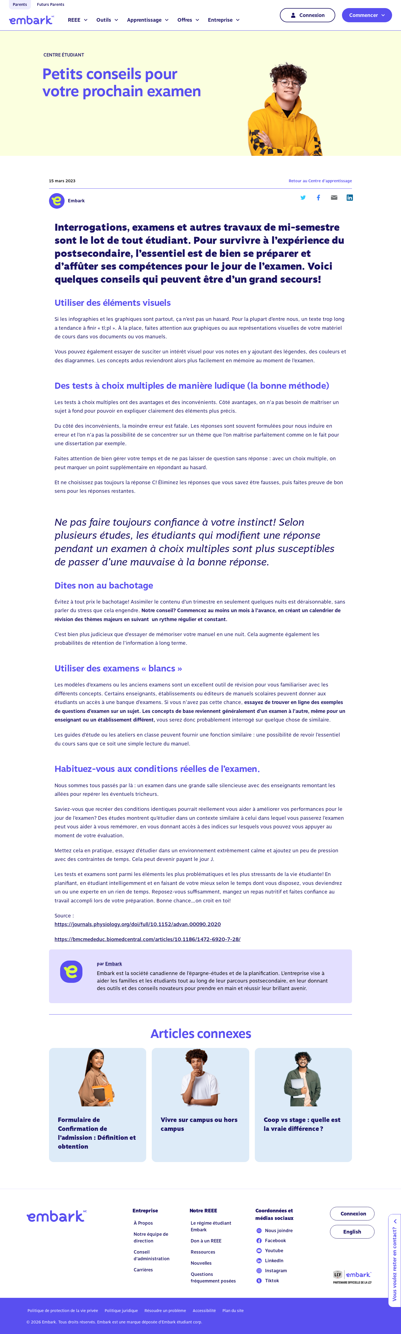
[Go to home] (31, 20)
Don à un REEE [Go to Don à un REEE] (206, 1241)
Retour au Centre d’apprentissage (320, 181)
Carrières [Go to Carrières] (143, 1270)
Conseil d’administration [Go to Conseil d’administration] (152, 1255)
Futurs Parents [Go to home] (50, 4)
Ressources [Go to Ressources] (203, 1252)
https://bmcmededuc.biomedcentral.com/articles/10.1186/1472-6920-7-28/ (148, 939)
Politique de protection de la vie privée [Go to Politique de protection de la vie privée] (63, 1310)
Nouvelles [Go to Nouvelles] (201, 1263)
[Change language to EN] (352, 1232)
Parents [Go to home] (20, 4)
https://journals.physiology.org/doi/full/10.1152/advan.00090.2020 (138, 924)
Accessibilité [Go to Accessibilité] (204, 1310)
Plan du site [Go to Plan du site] (233, 1310)
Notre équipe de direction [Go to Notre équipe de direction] (151, 1238)
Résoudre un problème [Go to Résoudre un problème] (165, 1310)
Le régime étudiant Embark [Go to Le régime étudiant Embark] (211, 1226)
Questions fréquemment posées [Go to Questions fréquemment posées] (213, 1278)
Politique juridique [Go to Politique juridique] (121, 1310)
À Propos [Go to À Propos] (143, 1223)
